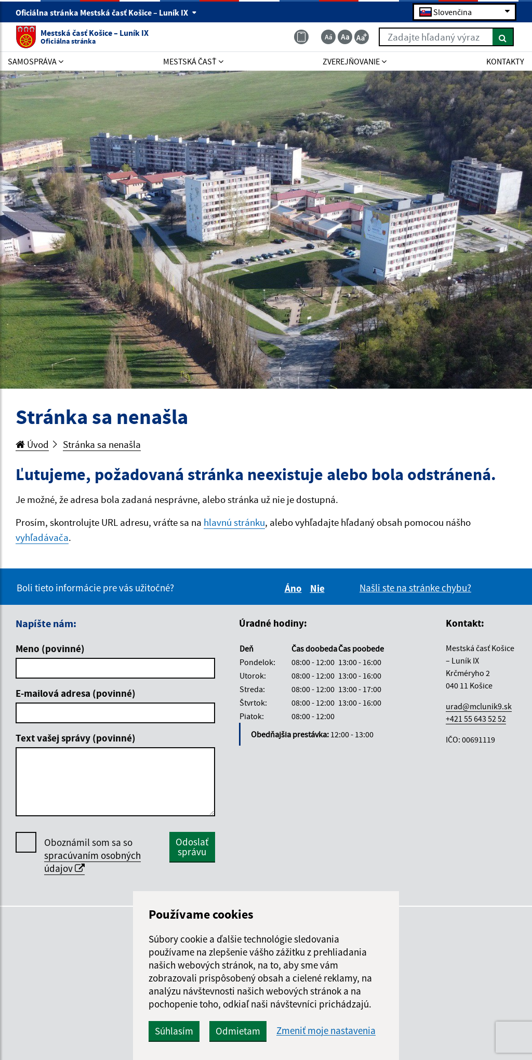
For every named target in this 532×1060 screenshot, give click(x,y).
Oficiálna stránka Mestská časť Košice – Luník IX (106, 12)
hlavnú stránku (234, 522)
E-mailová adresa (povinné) (76, 693)
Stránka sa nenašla (102, 444)
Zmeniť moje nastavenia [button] (326, 1031)
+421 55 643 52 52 (476, 718)
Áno (295, 588)
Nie (319, 588)
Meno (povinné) (50, 648)
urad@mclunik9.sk (479, 706)
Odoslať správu (192, 847)
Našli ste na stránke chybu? (415, 587)
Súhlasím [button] (174, 1031)
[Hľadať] (503, 37)
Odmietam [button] (238, 1031)
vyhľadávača (42, 537)
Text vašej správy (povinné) (76, 738)
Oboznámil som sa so (92, 855)
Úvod (32, 444)
